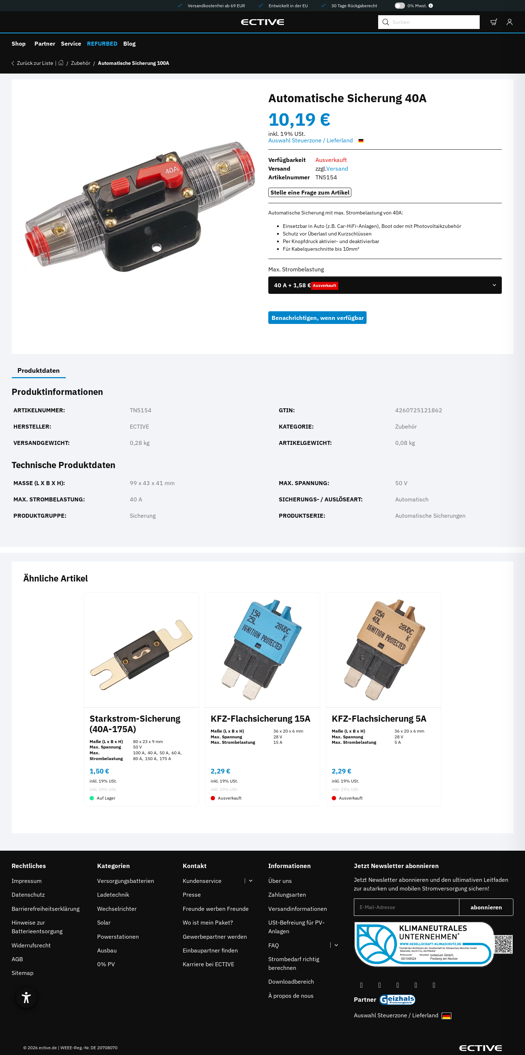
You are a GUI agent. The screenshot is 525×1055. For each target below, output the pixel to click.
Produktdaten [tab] (38, 370)
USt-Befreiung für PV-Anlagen (296, 927)
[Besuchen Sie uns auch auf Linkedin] (434, 985)
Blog (129, 43)
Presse (192, 894)
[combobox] (385, 285)
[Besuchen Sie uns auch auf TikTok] (415, 985)
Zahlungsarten (287, 894)
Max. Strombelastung (296, 269)
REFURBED (102, 43)
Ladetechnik (113, 894)
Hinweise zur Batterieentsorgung (37, 927)
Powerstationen (118, 936)
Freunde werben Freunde (216, 908)
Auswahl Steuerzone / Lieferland (317, 140)
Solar (104, 922)
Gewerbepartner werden (215, 936)
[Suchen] (429, 22)
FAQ (273, 945)
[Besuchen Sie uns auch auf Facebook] (361, 985)
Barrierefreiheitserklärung (45, 908)
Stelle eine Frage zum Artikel (310, 192)
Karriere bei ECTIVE (208, 964)
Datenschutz (28, 894)
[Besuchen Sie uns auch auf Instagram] (397, 985)
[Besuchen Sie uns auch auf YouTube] (379, 985)
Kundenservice (202, 880)
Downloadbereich (291, 981)
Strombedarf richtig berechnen (293, 963)
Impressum (27, 880)
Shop (19, 43)
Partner (44, 43)
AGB (17, 959)
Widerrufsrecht (31, 945)
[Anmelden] (507, 22)
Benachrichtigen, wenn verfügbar (318, 317)
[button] (493, 22)
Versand (337, 168)
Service (71, 43)
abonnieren (492, 909)
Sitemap (22, 972)
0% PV (106, 964)
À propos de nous (291, 995)
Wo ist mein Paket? (208, 922)
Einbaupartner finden (210, 950)
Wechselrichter (117, 908)
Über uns (280, 880)
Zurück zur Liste (35, 63)
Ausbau (107, 950)
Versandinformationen (297, 908)
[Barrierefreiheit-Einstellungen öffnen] (26, 997)
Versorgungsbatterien (125, 880)
